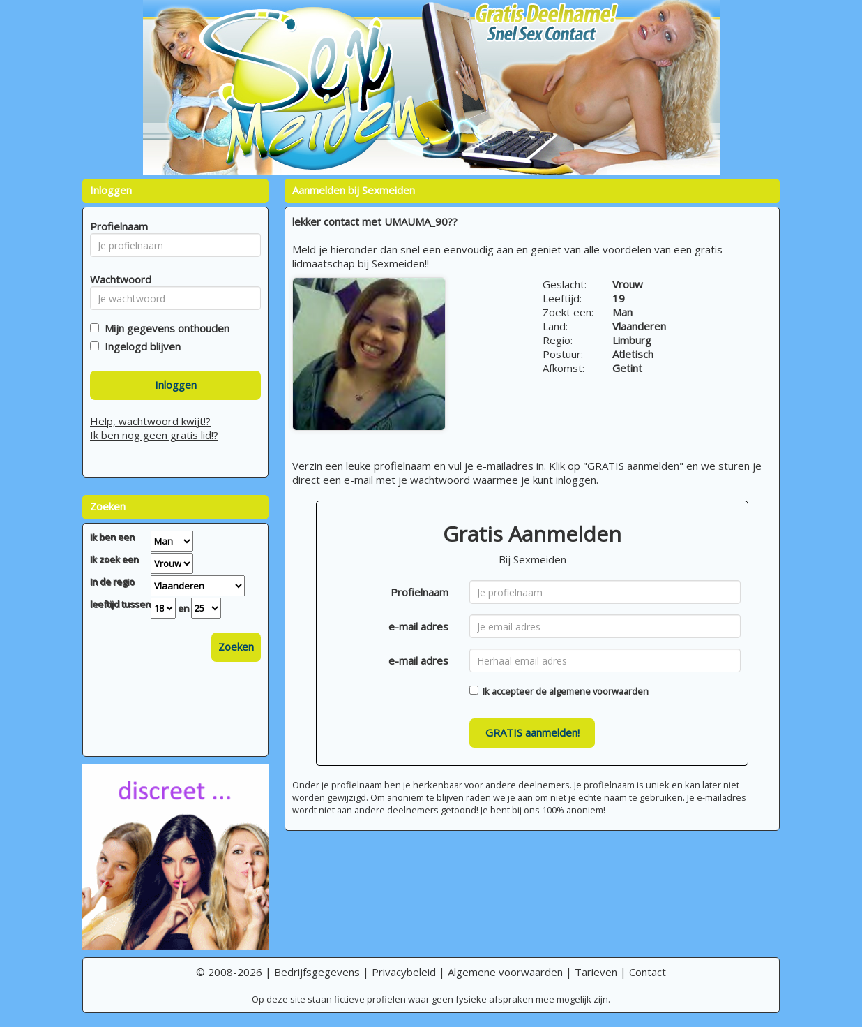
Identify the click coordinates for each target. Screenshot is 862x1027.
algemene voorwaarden (599, 691)
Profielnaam (419, 592)
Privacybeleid (404, 972)
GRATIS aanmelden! (532, 732)
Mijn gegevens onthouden (164, 328)
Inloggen (176, 385)
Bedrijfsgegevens (317, 972)
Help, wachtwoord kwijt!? (150, 421)
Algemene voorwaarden (505, 972)
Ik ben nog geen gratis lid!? (154, 435)
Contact (647, 972)
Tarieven (596, 972)
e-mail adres (418, 626)
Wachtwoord (117, 279)
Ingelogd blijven (140, 346)
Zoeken (236, 646)
